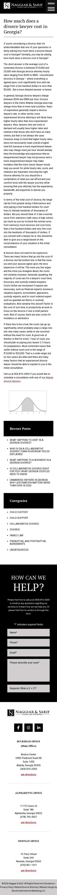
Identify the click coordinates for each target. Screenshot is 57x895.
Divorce (15, 529)
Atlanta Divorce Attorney (26, 887)
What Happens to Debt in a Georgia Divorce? (26, 441)
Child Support (19, 517)
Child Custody (19, 512)
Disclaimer (49, 883)
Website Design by (48, 887)
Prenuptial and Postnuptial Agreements (28, 542)
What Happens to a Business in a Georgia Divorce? (30, 461)
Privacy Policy (6, 887)
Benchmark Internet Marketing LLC (28, 891)
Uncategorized (19, 549)
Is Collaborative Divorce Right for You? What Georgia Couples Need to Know (30, 471)
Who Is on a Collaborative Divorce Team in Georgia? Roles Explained (30, 451)
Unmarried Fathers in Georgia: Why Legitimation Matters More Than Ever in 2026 (30, 483)
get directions (28, 774)
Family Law (16, 535)
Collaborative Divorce (24, 523)
